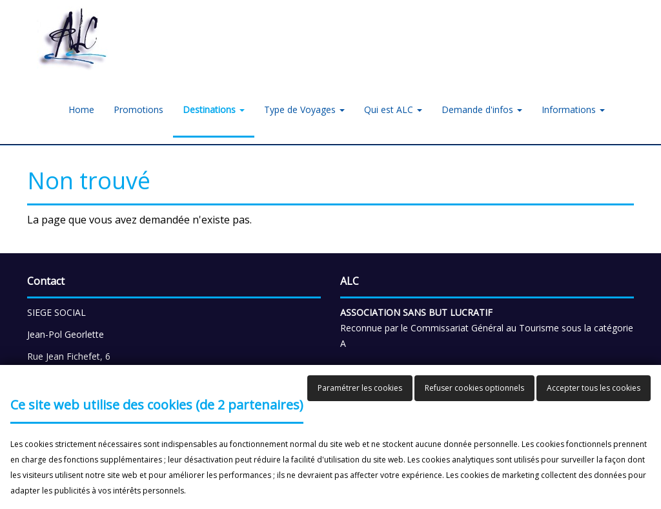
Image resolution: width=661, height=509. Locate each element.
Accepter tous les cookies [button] (593, 387)
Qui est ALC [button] (393, 109)
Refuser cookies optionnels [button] (474, 387)
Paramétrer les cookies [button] (360, 387)
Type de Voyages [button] (304, 109)
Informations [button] (573, 109)
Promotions (138, 109)
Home (81, 109)
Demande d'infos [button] (482, 109)
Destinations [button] (214, 109)
